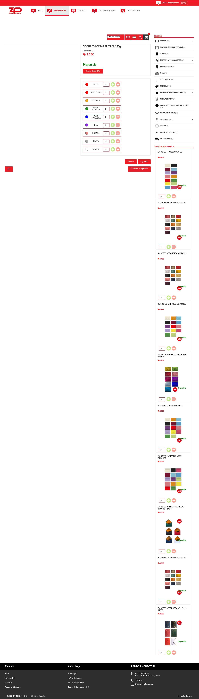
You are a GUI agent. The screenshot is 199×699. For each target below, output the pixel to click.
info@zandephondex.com (144, 684)
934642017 (139, 680)
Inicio (7, 674)
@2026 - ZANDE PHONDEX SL (17, 696)
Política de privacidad (76, 683)
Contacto (8, 683)
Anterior (130, 162)
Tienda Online (10, 678)
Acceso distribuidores (13, 687)
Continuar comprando (139, 169)
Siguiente (144, 162)
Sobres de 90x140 (93, 71)
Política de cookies (75, 678)
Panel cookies (40, 696)
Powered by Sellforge (185, 696)
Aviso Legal (72, 674)
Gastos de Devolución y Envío (79, 687)
